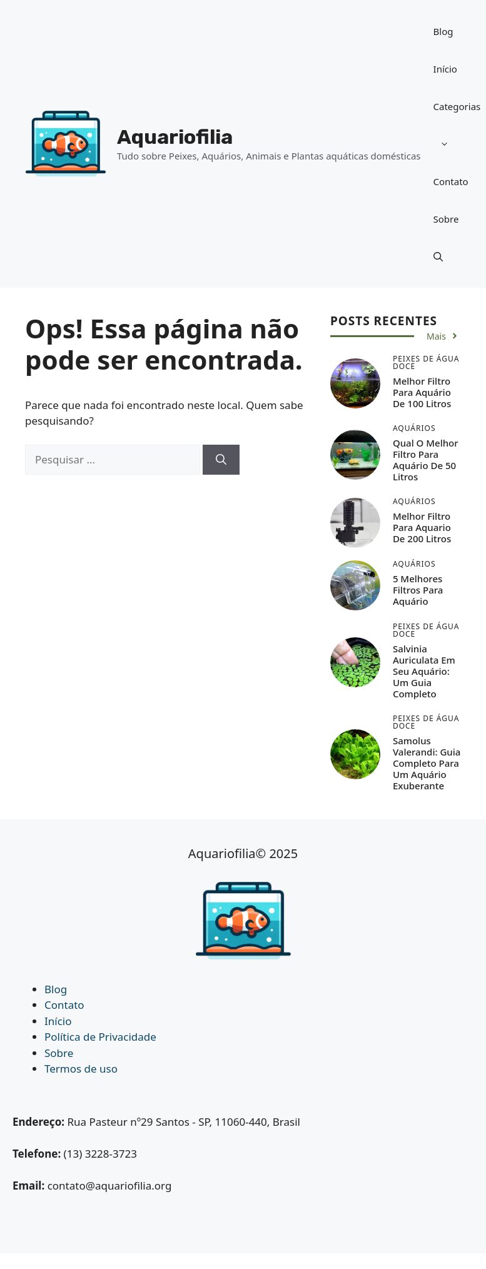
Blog (443, 31)
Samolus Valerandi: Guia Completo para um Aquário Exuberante (426, 763)
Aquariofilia (175, 137)
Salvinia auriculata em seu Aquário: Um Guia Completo (424, 671)
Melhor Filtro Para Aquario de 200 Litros (422, 527)
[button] (438, 256)
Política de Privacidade (100, 1036)
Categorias (457, 131)
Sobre (446, 219)
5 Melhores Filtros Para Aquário (418, 589)
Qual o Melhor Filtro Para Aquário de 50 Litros (425, 460)
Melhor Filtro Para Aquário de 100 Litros (422, 392)
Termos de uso (81, 1068)
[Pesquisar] (221, 460)
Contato (450, 181)
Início (445, 69)
